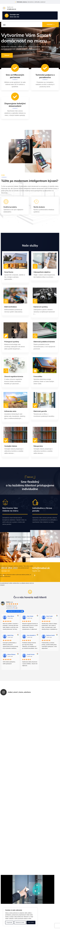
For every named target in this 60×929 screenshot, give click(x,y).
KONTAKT (48, 24)
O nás (35, 862)
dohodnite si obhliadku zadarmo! (36, 2)
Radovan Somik (50, 637)
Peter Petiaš (30, 618)
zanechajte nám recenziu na (15, 613)
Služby (36, 859)
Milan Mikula (10, 618)
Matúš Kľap (10, 637)
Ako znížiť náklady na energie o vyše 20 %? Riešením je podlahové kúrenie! (17, 896)
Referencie (37, 864)
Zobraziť (7, 55)
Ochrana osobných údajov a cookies (50, 926)
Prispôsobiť (9, 922)
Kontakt (49, 864)
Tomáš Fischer (31, 656)
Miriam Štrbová (11, 656)
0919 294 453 (14, 17)
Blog (48, 862)
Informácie (50, 859)
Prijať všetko (31, 922)
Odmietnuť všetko (20, 922)
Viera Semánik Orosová (33, 637)
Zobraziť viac (5, 872)
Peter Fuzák (49, 618)
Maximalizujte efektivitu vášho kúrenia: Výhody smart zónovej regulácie (17, 885)
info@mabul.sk (11, 9)
